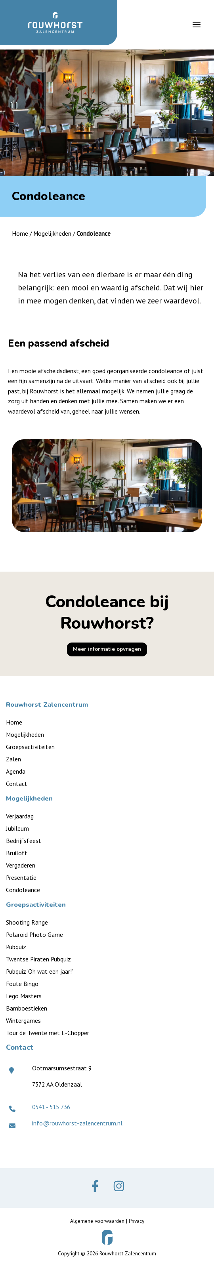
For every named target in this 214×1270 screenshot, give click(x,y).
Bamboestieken (26, 1008)
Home (20, 233)
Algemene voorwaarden (97, 1220)
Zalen (13, 759)
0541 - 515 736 (51, 1107)
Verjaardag (20, 816)
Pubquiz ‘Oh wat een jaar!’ (39, 971)
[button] (107, 649)
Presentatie (21, 877)
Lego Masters (24, 996)
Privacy (136, 1220)
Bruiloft (16, 853)
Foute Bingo (22, 984)
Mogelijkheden (52, 233)
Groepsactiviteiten (30, 747)
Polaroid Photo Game (34, 934)
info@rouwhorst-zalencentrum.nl (77, 1123)
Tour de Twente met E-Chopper (47, 1033)
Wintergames (23, 1020)
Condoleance (23, 890)
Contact (16, 784)
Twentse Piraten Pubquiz (38, 959)
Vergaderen (20, 865)
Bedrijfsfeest (23, 841)
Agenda (15, 771)
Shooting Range (27, 922)
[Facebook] (95, 1186)
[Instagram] (119, 1186)
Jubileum (17, 828)
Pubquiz (16, 947)
